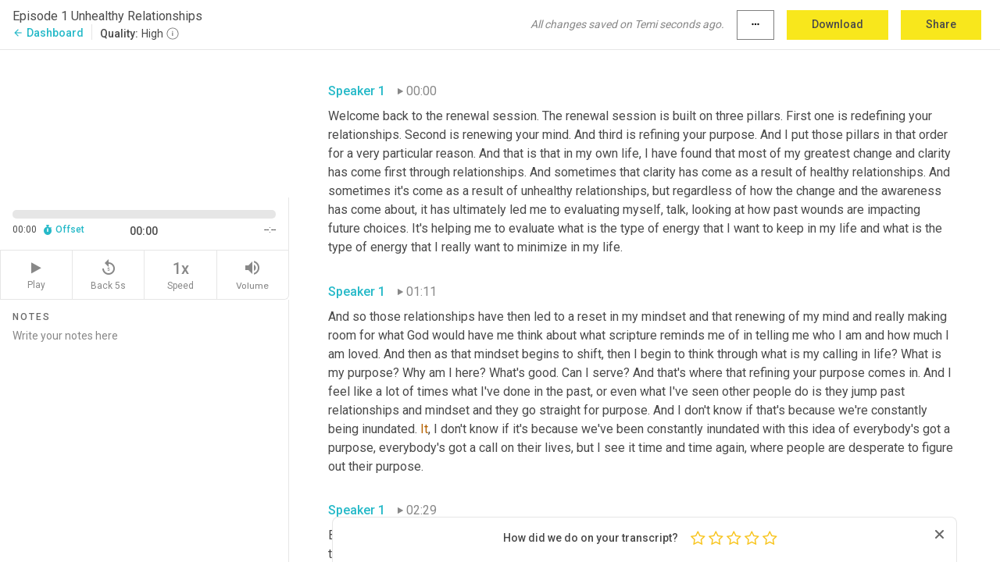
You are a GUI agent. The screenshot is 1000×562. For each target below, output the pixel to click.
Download (837, 24)
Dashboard (48, 33)
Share (941, 24)
